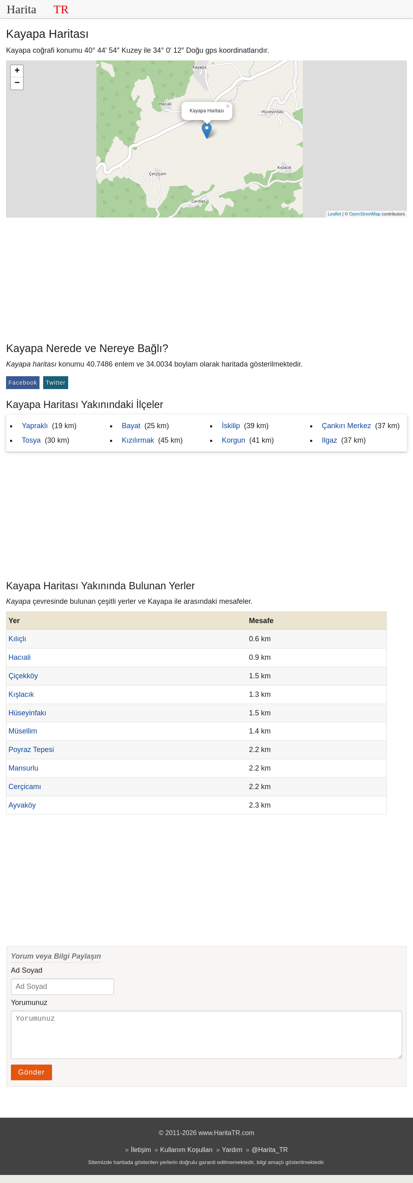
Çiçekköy (23, 676)
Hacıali (19, 657)
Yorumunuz (29, 1003)
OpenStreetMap (365, 213)
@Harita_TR (270, 1157)
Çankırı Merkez (346, 426)
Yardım (232, 1157)
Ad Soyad (26, 970)
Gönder (31, 1080)
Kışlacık (21, 694)
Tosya (31, 440)
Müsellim (22, 731)
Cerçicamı (24, 787)
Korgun (233, 440)
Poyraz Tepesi (31, 750)
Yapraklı (35, 426)
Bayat (131, 426)
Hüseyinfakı (27, 713)
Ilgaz (329, 440)
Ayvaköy (22, 805)
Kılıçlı (17, 639)
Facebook (22, 382)
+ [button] (17, 71)
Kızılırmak (138, 440)
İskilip (231, 426)
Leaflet (334, 213)
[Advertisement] (206, 278)
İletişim (141, 1157)
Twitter (55, 382)
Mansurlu (23, 768)
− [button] (17, 83)
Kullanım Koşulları (186, 1157)
